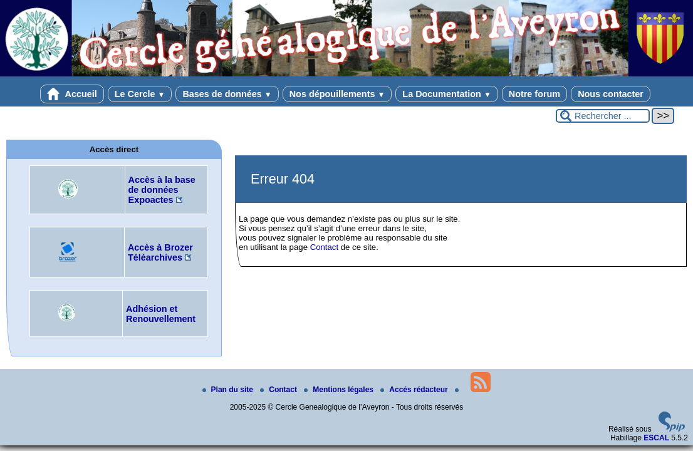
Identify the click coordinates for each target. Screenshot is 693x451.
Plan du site (229, 389)
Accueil (72, 94)
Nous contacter (611, 94)
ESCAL (656, 437)
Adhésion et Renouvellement (160, 314)
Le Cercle (140, 94)
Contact (324, 247)
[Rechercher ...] (603, 116)
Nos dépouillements (337, 94)
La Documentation (446, 94)
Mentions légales (339, 389)
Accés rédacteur (415, 389)
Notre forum (534, 94)
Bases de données (226, 94)
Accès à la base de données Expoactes (161, 190)
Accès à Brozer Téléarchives (160, 252)
